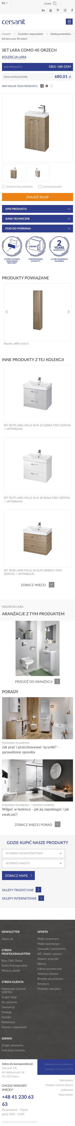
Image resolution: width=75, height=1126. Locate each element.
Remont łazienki (43, 805)
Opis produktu (38, 209)
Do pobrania (9, 1002)
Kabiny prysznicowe (49, 969)
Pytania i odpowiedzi (14, 1027)
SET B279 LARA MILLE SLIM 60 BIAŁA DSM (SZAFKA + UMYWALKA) (37, 500)
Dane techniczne (38, 219)
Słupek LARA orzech (16, 343)
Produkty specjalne (49, 989)
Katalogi (6, 1012)
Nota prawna (66, 1080)
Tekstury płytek (11, 970)
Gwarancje (8, 1007)
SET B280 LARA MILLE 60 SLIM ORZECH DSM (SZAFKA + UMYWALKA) (33, 572)
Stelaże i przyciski (47, 959)
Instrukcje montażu (13, 1050)
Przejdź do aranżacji (33, 681)
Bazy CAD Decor (12, 960)
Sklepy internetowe (19, 898)
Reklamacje (8, 1022)
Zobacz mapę (16, 875)
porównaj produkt (52, 186)
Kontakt (6, 1017)
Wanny (41, 964)
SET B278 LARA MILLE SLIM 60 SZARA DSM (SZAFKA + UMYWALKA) (37, 427)
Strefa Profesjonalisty (14, 965)
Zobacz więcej (33, 585)
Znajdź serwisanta (12, 1045)
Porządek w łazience (15, 743)
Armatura (43, 984)
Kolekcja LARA (14, 57)
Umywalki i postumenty (51, 949)
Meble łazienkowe (48, 944)
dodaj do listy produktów (19, 186)
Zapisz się (7, 939)
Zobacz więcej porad (33, 824)
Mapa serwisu (66, 1094)
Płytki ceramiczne (48, 939)
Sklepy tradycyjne (18, 890)
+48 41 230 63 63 (18, 1101)
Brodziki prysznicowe (50, 979)
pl (5, 3)
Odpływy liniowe (47, 974)
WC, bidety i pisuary (49, 954)
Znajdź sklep (37, 197)
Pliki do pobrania (38, 228)
